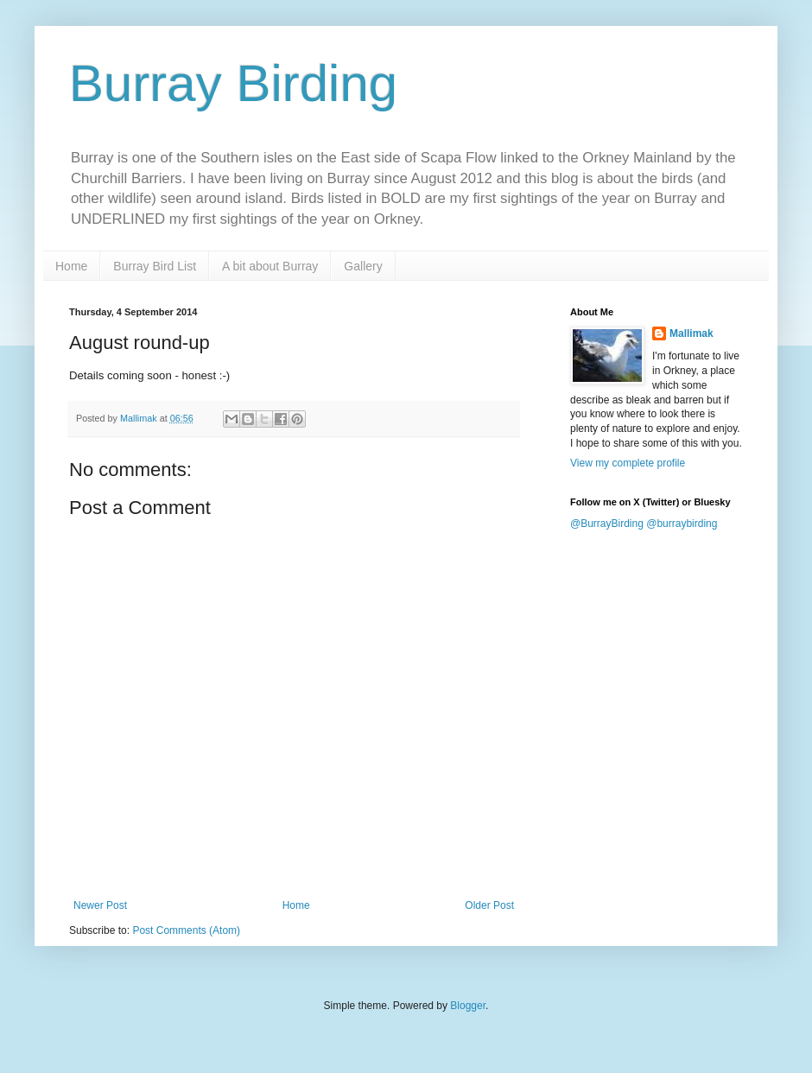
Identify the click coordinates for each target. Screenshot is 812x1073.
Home (71, 266)
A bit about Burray (270, 266)
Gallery (363, 266)
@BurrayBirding (607, 523)
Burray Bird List (154, 266)
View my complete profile (627, 463)
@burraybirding (681, 523)
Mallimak (691, 333)
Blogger (467, 1006)
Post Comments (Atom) (186, 930)
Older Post (489, 905)
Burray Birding (233, 83)
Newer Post (100, 905)
